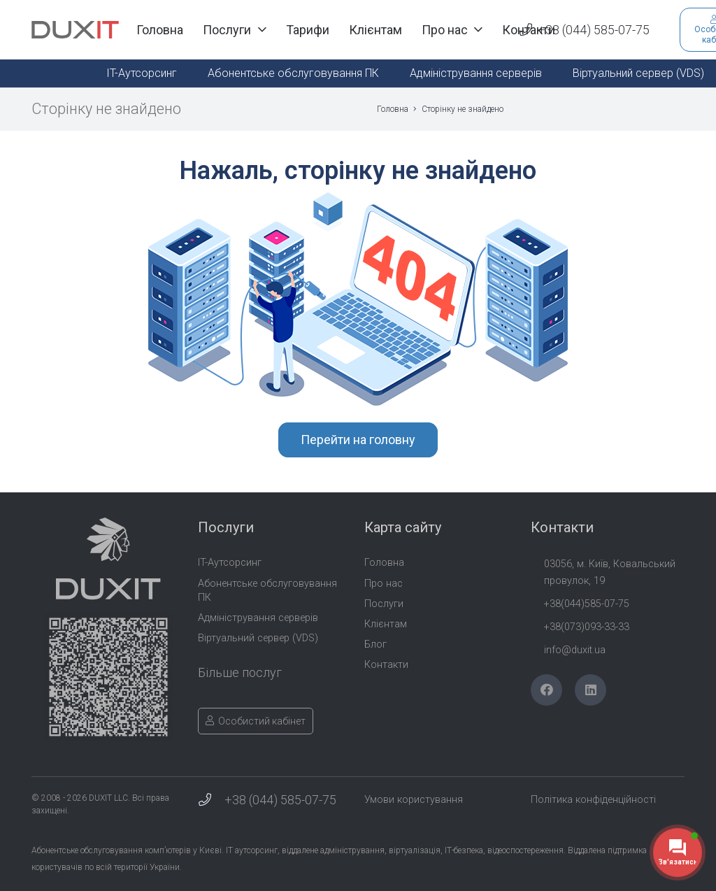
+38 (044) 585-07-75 (280, 799)
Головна (384, 563)
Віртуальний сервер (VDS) (258, 638)
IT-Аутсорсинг (230, 563)
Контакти (386, 665)
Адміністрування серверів (258, 618)
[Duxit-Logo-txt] (75, 30)
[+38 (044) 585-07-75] (211, 800)
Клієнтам (385, 624)
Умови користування (413, 800)
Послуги (383, 604)
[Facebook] (546, 690)
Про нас (383, 584)
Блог (375, 644)
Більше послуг (240, 672)
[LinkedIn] (590, 690)
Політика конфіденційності (593, 800)
